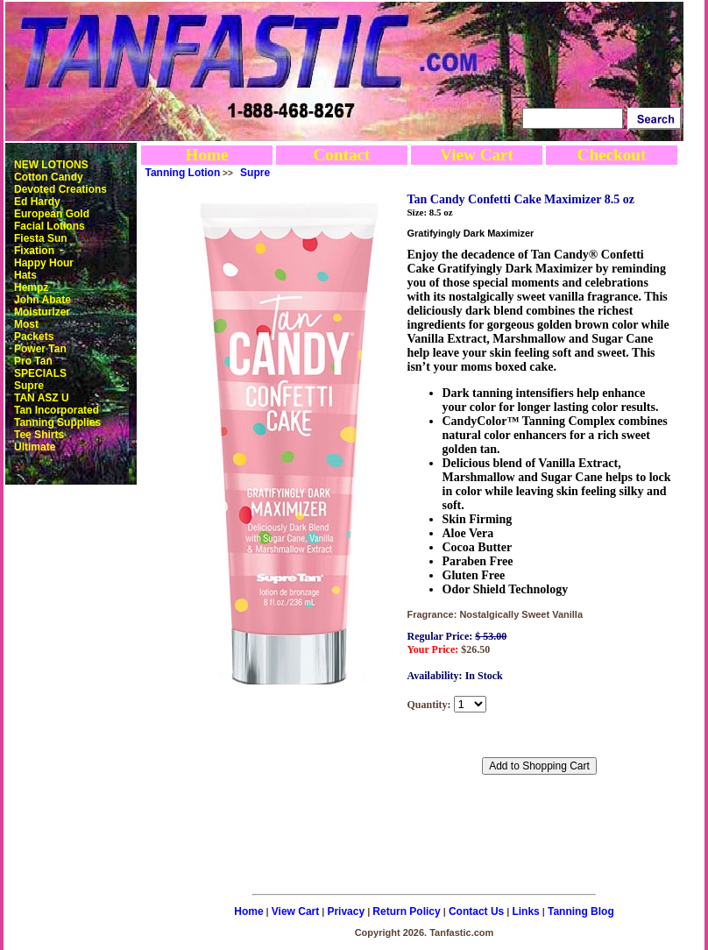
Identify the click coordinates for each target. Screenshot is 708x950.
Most (26, 324)
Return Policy (406, 911)
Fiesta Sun (40, 238)
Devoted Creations (60, 189)
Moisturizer (42, 312)
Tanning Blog (581, 911)
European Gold (51, 214)
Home (206, 154)
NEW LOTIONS (51, 165)
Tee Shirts (39, 435)
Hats (25, 275)
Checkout (612, 154)
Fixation (34, 251)
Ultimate (34, 447)
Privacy (346, 911)
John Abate (42, 300)
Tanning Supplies (57, 422)
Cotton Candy (48, 177)
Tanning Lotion (183, 173)
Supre (29, 385)
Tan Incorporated (56, 410)
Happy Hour (44, 263)
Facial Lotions (49, 226)
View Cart (476, 154)
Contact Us (476, 911)
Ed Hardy (37, 201)
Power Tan (40, 349)
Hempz (31, 287)
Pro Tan (33, 361)
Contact (341, 154)
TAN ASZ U (41, 398)
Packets (33, 336)
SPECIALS (40, 373)
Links (525, 911)
